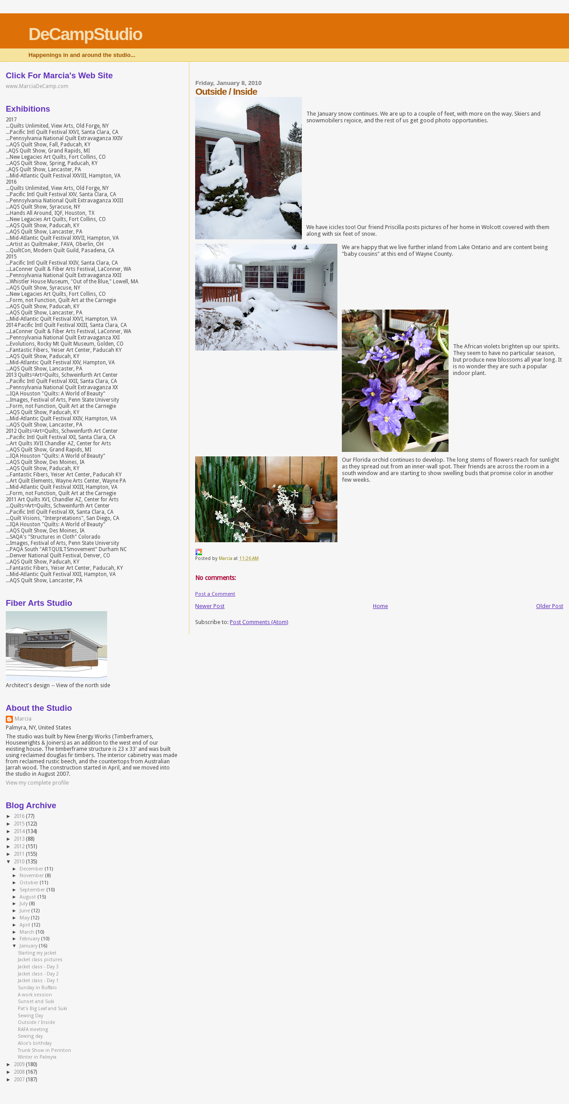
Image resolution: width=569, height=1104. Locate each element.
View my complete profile (37, 783)
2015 (20, 824)
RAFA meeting (33, 1029)
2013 (20, 839)
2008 (20, 1072)
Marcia (23, 719)
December (32, 869)
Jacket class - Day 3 (38, 967)
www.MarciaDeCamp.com (37, 86)
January (29, 946)
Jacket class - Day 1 (38, 980)
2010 (20, 861)
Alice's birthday (35, 1043)
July (24, 904)
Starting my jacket (37, 953)
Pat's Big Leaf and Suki (42, 1008)
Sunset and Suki (36, 1001)
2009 (20, 1064)
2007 (20, 1079)
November (32, 875)
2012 (20, 846)
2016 (20, 816)
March (28, 932)
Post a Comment (215, 594)
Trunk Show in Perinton (44, 1050)
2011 (20, 854)
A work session (35, 995)
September (33, 890)
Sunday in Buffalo (37, 988)
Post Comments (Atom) (259, 622)
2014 (20, 831)
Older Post (549, 606)
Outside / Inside (36, 1022)
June (25, 911)
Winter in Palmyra (37, 1057)
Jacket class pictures (40, 960)
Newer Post (209, 606)
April (26, 925)
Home (380, 606)
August (28, 897)
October (30, 883)
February (30, 939)
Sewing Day (30, 1016)
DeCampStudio (85, 34)
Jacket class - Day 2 (38, 974)
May (25, 918)
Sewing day (30, 1036)
